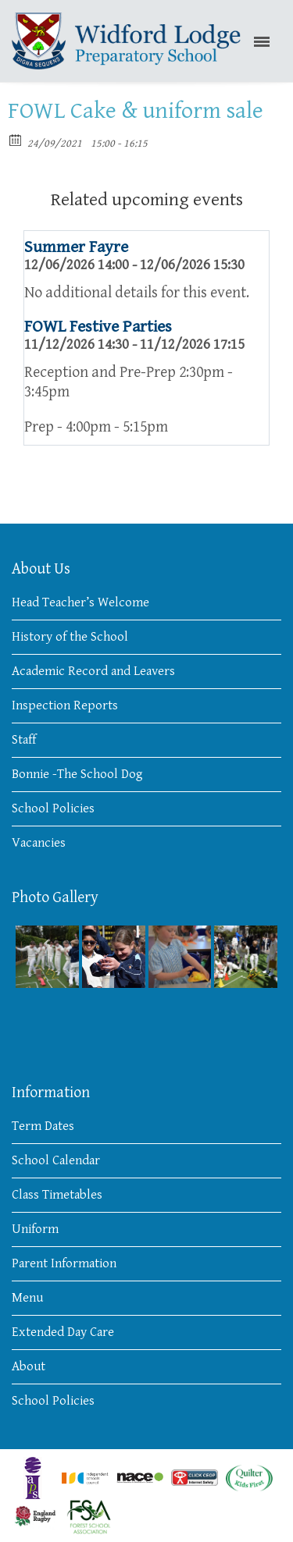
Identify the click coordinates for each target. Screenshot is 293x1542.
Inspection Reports (65, 705)
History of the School (70, 637)
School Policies (53, 808)
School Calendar (56, 1160)
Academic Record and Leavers (93, 671)
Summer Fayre (76, 247)
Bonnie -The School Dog (77, 774)
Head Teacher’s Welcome (80, 602)
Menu (27, 1298)
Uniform (35, 1229)
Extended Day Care (63, 1332)
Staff (24, 740)
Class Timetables (57, 1195)
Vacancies (39, 843)
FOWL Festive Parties (98, 326)
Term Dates (43, 1126)
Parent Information (64, 1263)
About (28, 1366)
